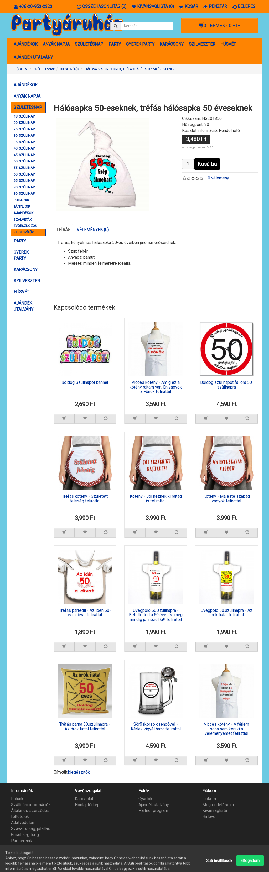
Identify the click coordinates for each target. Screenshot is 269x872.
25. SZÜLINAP (24, 129)
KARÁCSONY (172, 44)
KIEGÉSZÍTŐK (24, 232)
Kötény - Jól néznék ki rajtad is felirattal (156, 498)
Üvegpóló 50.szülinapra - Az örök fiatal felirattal (226, 613)
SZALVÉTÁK (23, 219)
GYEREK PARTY (140, 44)
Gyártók (145, 798)
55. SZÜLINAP (24, 168)
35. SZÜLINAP (24, 142)
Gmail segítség (25, 834)
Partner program (153, 810)
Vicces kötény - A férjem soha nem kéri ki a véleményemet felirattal (226, 729)
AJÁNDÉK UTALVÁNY (33, 57)
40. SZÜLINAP (24, 148)
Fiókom (209, 798)
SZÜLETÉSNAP (89, 44)
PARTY (114, 44)
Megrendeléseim (218, 804)
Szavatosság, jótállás (30, 828)
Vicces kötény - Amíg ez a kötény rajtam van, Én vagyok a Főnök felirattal (156, 387)
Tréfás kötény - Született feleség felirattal (85, 498)
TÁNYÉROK (22, 206)
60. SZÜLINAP (24, 174)
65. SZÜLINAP (24, 181)
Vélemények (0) (93, 229)
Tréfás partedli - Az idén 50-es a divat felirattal (85, 613)
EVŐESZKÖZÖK (25, 226)
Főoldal (21, 69)
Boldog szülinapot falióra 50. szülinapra (226, 385)
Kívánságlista (214, 810)
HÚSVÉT (228, 44)
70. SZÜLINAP (24, 187)
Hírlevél (209, 816)
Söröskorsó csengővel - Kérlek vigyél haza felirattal (156, 726)
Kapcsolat (84, 798)
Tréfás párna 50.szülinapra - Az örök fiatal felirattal (84, 726)
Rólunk (17, 798)
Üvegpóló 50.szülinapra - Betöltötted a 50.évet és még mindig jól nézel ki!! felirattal (156, 615)
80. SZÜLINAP (24, 193)
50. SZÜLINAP (24, 161)
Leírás (63, 229)
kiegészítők (79, 772)
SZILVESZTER (202, 44)
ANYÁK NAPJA (56, 44)
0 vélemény (218, 178)
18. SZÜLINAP (24, 116)
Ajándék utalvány (153, 804)
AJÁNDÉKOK (26, 44)
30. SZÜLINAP (24, 135)
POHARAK (21, 200)
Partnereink (21, 840)
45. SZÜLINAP (24, 155)
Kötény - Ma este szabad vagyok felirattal (226, 498)
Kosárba (207, 164)
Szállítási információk (31, 804)
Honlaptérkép (87, 804)
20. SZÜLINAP (24, 123)
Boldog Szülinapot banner (84, 382)
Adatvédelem (23, 822)
